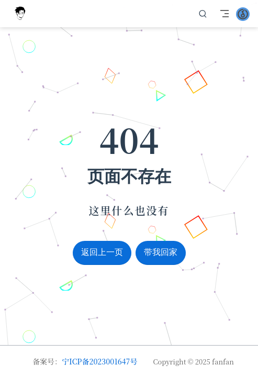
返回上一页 (102, 252)
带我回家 (160, 252)
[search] (203, 14)
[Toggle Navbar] (224, 13)
